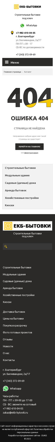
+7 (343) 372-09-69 (25, 54)
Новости (8, 346)
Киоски (9, 205)
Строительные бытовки (20, 167)
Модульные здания (17, 175)
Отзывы (7, 339)
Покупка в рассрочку (15, 325)
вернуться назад (31, 153)
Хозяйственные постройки (22, 197)
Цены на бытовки (13, 318)
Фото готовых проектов (17, 332)
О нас (6, 353)
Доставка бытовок (14, 311)
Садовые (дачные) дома (20, 182)
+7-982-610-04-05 (13, 408)
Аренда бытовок (15, 190)
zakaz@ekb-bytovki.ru (15, 412)
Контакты (9, 360)
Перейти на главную (29, 147)
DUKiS (44, 435)
